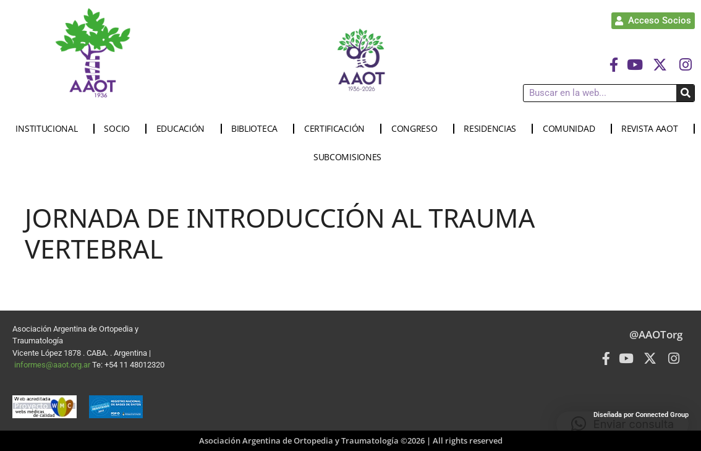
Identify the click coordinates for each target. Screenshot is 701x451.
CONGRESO (417, 128)
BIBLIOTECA (257, 128)
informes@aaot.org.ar (53, 364)
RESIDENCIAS (493, 128)
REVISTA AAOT (652, 128)
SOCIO (120, 128)
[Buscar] (685, 93)
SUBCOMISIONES (350, 157)
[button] (622, 423)
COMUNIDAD (572, 128)
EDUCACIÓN (183, 128)
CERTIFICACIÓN (337, 128)
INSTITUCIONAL (49, 128)
